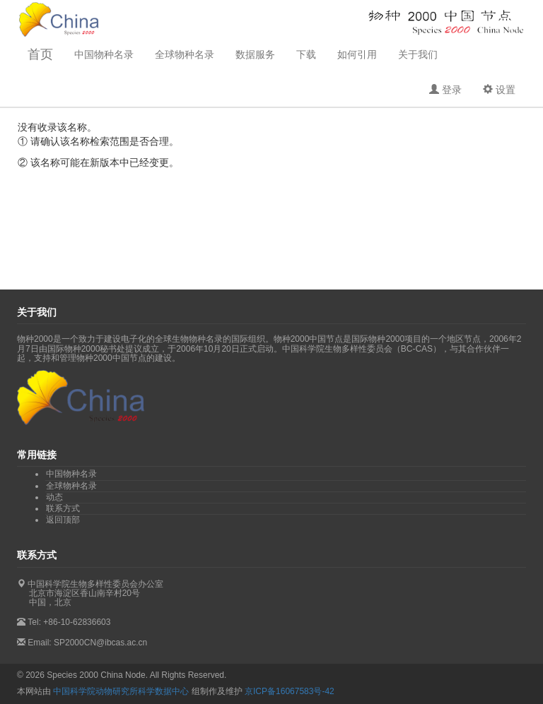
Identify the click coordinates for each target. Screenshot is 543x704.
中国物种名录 (71, 474)
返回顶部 (63, 520)
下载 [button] (306, 54)
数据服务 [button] (255, 54)
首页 (40, 54)
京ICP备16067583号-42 (289, 691)
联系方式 (63, 508)
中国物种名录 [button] (104, 54)
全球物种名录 (184, 54)
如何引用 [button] (357, 54)
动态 (54, 497)
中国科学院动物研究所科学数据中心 (121, 691)
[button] (445, 89)
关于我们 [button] (418, 54)
